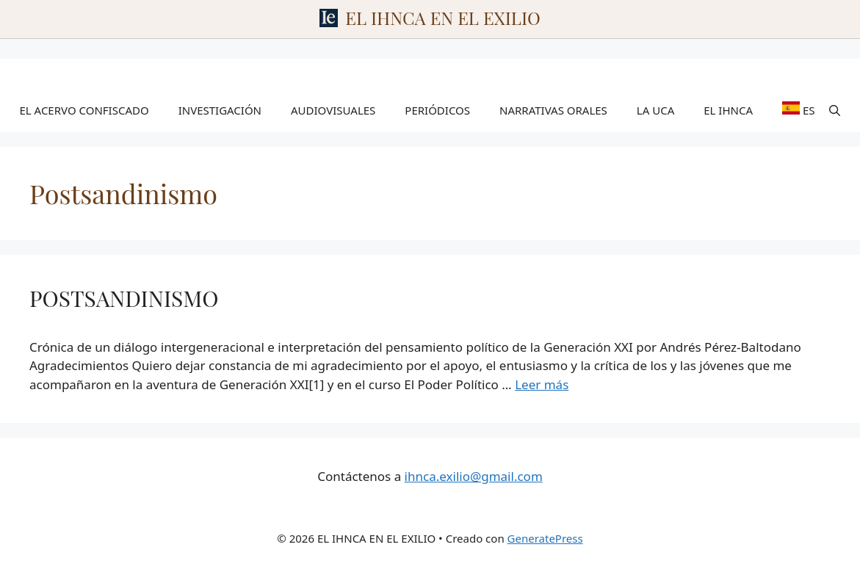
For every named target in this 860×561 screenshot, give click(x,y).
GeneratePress (545, 538)
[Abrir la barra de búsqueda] (834, 110)
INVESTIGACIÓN (219, 110)
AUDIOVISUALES (333, 110)
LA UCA (655, 110)
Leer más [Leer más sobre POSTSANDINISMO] (541, 384)
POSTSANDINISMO (123, 298)
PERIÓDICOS (437, 110)
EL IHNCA (728, 110)
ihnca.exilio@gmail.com (474, 476)
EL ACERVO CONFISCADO (84, 110)
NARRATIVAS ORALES (553, 110)
